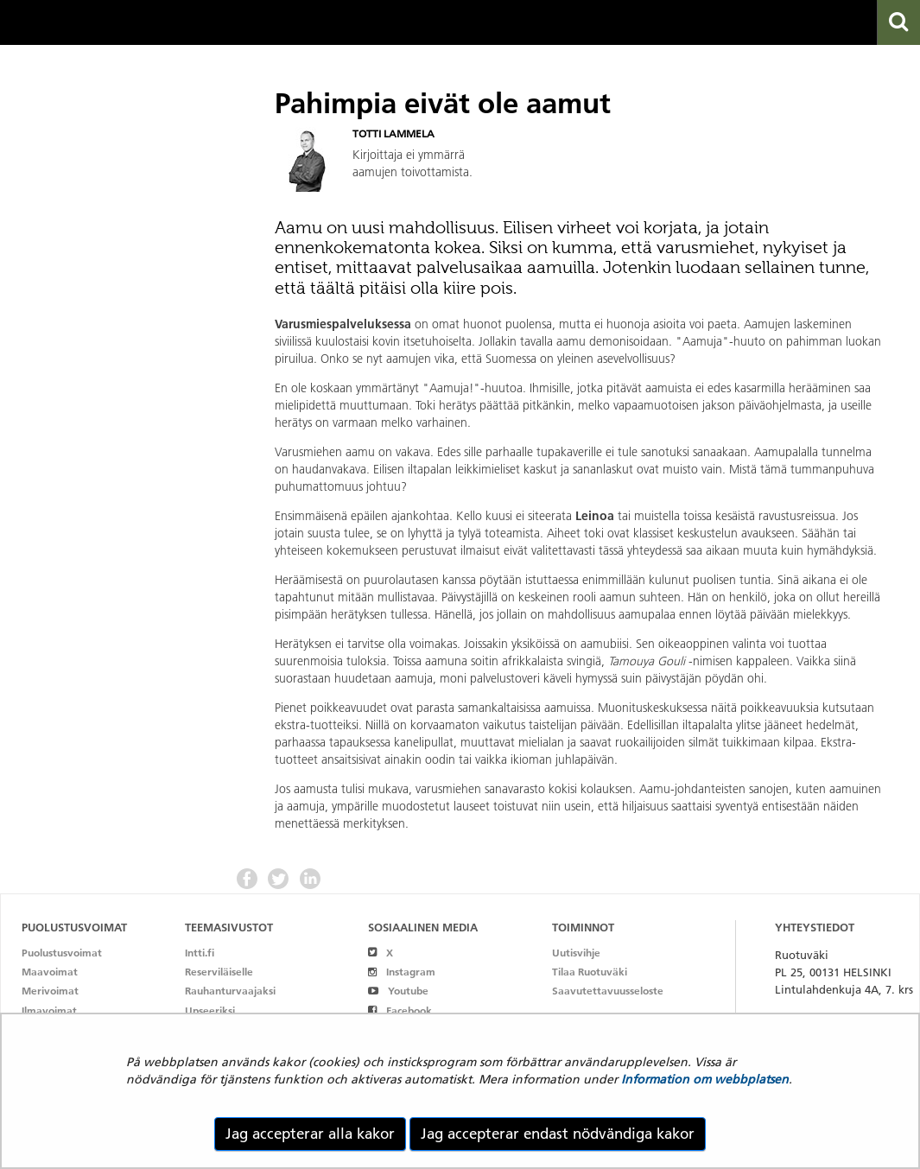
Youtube (398, 990)
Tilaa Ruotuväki (589, 971)
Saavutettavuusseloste (607, 990)
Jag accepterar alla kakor (310, 1133)
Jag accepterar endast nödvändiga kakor (558, 1133)
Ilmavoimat (49, 1010)
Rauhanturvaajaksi (230, 990)
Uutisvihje (576, 952)
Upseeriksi (210, 1010)
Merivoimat (50, 990)
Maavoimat (50, 971)
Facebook (399, 1010)
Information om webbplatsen (705, 1079)
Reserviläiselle (219, 971)
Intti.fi (199, 952)
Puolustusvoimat (62, 952)
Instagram (401, 971)
